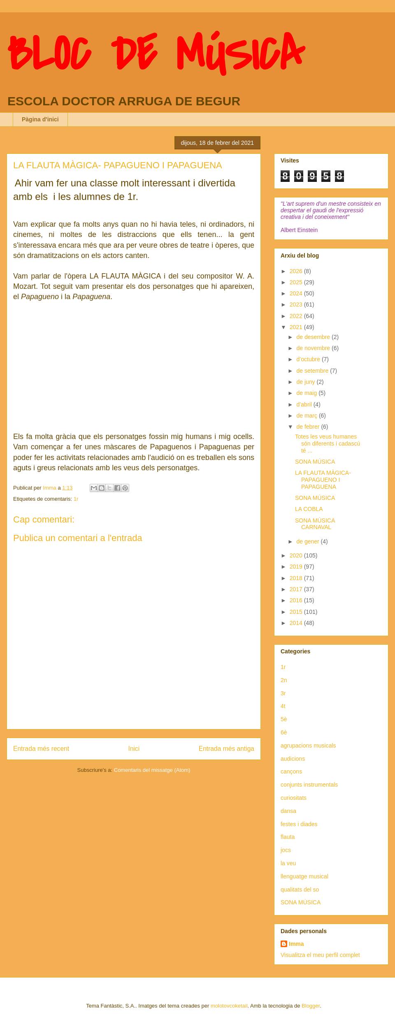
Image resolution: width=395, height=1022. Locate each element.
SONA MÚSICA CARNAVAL (315, 524)
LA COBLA (309, 509)
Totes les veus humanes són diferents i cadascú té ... (327, 443)
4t (283, 706)
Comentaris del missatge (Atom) (152, 770)
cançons (291, 771)
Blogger (311, 1006)
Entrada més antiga (226, 748)
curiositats (294, 797)
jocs (286, 850)
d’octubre (308, 359)
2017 (297, 589)
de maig (307, 393)
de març (307, 415)
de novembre (314, 348)
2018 (297, 578)
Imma (296, 944)
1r (76, 499)
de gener (308, 541)
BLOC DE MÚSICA (155, 54)
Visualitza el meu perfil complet (320, 955)
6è (284, 732)
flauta (288, 837)
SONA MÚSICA (315, 461)
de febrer (308, 426)
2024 (297, 293)
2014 (297, 623)
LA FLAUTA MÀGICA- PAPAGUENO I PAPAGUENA (323, 479)
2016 (297, 600)
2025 (297, 282)
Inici (134, 748)
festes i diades (299, 824)
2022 (297, 316)
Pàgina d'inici (40, 119)
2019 (297, 566)
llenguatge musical (304, 876)
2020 (297, 555)
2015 (297, 612)
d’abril (304, 404)
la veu (288, 863)
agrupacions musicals (308, 745)
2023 (297, 304)
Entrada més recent (41, 748)
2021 (297, 327)
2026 (297, 271)
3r (283, 693)
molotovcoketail (229, 1006)
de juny (306, 382)
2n (284, 680)
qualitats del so (300, 889)
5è (284, 719)
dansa (288, 811)
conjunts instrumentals (309, 784)
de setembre (313, 370)
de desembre (314, 337)
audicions (293, 758)
